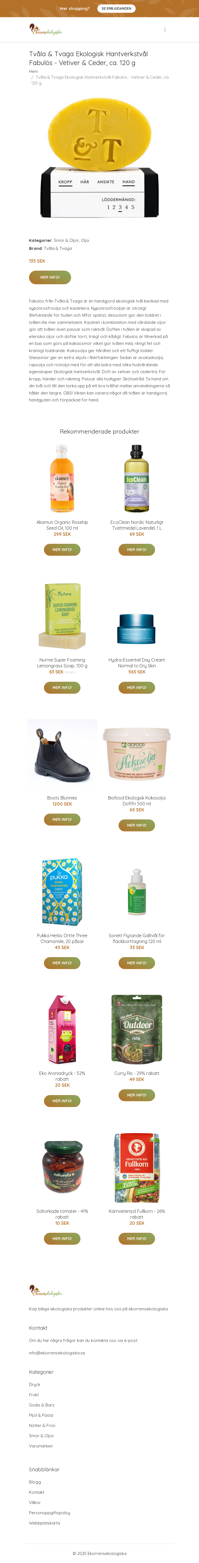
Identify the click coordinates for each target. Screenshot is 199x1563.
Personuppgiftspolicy (49, 1512)
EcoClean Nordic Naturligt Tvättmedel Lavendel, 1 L (137, 525)
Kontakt (36, 1492)
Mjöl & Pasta (41, 1415)
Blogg (35, 1482)
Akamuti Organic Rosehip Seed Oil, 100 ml (62, 525)
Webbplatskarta (44, 1523)
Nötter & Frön (42, 1425)
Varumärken (41, 1446)
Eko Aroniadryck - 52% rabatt (62, 1076)
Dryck (34, 1384)
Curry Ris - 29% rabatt (136, 1073)
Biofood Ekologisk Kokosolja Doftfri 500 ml (137, 800)
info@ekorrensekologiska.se (57, 1353)
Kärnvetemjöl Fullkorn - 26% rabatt (137, 1214)
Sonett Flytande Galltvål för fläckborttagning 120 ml (137, 938)
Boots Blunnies (62, 798)
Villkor (35, 1502)
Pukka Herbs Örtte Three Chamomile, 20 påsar (62, 938)
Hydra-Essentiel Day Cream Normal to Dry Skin (137, 662)
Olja (85, 240)
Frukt (34, 1394)
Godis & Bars (41, 1405)
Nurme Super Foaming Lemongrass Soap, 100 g (62, 662)
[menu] (165, 30)
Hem (33, 71)
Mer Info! (50, 277)
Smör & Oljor (66, 240)
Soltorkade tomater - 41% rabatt (62, 1214)
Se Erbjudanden (116, 8)
